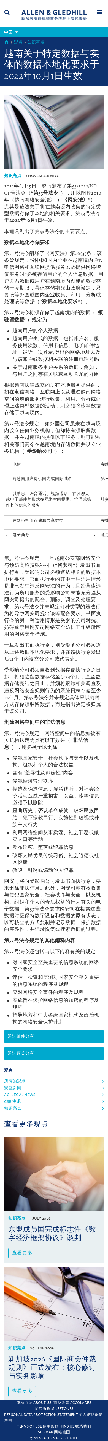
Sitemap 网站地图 (54, 1432)
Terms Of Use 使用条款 (38, 1426)
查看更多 (22, 1253)
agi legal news (20, 1095)
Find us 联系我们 (76, 1426)
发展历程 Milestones (54, 1409)
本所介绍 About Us (34, 1403)
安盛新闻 (12, 1088)
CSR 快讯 (12, 1101)
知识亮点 (36, 42)
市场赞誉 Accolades (72, 1403)
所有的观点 (15, 1081)
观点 (18, 42)
